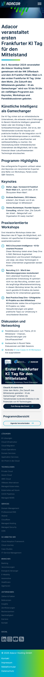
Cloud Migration (8, 446)
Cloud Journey (7, 545)
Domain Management (10, 508)
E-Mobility (5, 574)
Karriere (4, 619)
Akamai (4, 516)
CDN (3, 531)
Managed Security (8, 527)
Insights (4, 604)
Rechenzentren (7, 611)
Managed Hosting (8, 523)
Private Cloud (7, 471)
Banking (4, 563)
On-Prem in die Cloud (10, 461)
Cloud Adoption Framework (12, 541)
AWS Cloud (6, 479)
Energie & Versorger (9, 571)
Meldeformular (8, 667)
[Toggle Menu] (39, 4)
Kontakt (4, 623)
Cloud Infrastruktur (9, 442)
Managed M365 (7, 498)
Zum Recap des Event (20, 406)
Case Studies (6, 549)
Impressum (6, 662)
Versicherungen (8, 567)
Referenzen (6, 600)
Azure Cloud (6, 475)
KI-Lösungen (6, 438)
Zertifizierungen (8, 608)
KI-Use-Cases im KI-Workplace (27, 350)
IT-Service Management (11, 553)
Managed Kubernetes (10, 486)
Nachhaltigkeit (7, 615)
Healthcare (5, 582)
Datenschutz (7, 671)
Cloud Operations (8, 449)
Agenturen (5, 586)
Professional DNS (8, 512)
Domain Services (8, 453)
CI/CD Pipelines (8, 494)
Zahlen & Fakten (8, 596)
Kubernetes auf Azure (10, 490)
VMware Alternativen (10, 483)
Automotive (6, 578)
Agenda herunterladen (20, 423)
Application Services (9, 457)
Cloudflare (5, 519)
